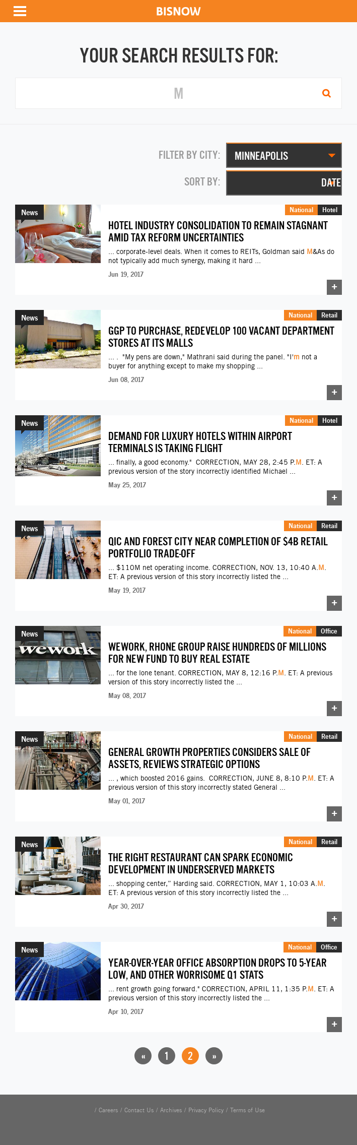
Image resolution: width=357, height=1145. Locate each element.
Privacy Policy (206, 1110)
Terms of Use (247, 1110)
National (301, 210)
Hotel (329, 210)
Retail (329, 315)
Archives (171, 1110)
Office (329, 631)
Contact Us (139, 1110)
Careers (108, 1110)
